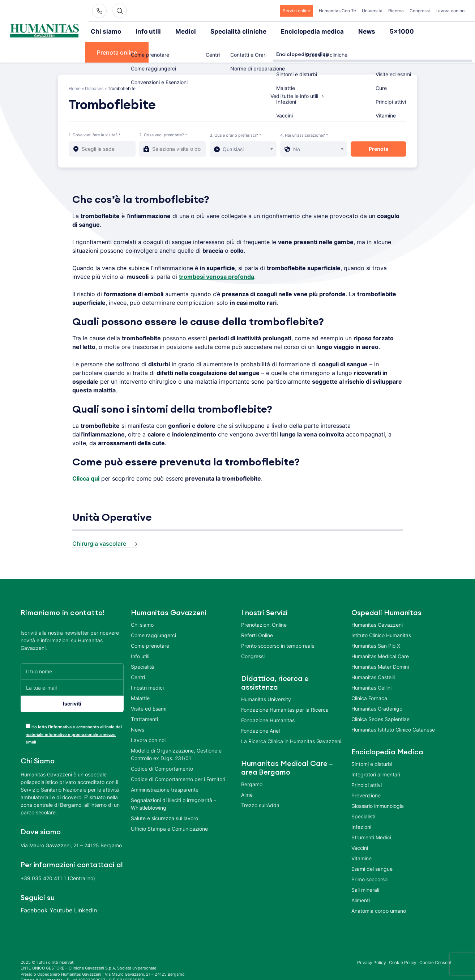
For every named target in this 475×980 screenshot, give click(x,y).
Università (372, 10)
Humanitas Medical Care (380, 635)
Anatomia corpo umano (378, 890)
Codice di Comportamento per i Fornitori (178, 758)
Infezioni (361, 806)
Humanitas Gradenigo (376, 688)
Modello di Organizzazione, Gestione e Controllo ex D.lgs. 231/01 (176, 733)
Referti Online (257, 614)
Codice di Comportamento (162, 748)
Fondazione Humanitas (268, 699)
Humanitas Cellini (371, 667)
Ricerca (396, 10)
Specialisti (363, 795)
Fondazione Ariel (260, 710)
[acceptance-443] (28, 705)
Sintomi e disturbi (371, 743)
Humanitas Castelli (373, 656)
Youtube (61, 889)
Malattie (140, 677)
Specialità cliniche (228, 31)
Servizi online (296, 10)
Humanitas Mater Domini (380, 646)
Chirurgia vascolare (99, 522)
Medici (180, 31)
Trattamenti (144, 698)
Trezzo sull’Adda (260, 784)
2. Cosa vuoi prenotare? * (163, 113)
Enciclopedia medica (296, 31)
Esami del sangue (372, 848)
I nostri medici (147, 667)
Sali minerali (365, 869)
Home (75, 67)
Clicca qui (85, 457)
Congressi (420, 10)
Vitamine (361, 837)
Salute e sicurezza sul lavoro (164, 797)
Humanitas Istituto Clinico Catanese (393, 709)
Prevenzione (366, 774)
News (347, 31)
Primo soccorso (369, 858)
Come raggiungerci (153, 614)
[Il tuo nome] (72, 650)
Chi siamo (106, 31)
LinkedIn (85, 889)
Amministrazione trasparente (164, 769)
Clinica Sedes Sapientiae (380, 698)
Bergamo (251, 763)
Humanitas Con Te (337, 10)
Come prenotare (150, 625)
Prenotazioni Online (264, 604)
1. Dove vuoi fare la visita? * (95, 113)
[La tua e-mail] (72, 667)
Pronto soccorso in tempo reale (277, 625)
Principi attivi (366, 764)
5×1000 (379, 31)
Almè (247, 774)
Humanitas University (266, 678)
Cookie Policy (403, 941)
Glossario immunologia (377, 785)
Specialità (142, 646)
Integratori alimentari (375, 753)
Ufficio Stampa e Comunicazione (169, 808)
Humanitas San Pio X (375, 625)
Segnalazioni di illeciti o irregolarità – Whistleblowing (173, 783)
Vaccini (359, 827)
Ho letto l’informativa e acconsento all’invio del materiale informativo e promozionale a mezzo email (74, 713)
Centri (138, 656)
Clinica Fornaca (369, 677)
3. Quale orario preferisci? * (235, 114)
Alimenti (360, 879)
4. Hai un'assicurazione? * (304, 114)
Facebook (34, 889)
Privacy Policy (371, 941)
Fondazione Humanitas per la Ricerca (285, 689)
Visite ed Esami (148, 688)
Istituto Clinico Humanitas (381, 614)
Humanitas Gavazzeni (377, 604)
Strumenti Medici (371, 816)
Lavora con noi (451, 10)
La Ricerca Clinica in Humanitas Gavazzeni (291, 720)
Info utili (145, 31)
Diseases (94, 67)
